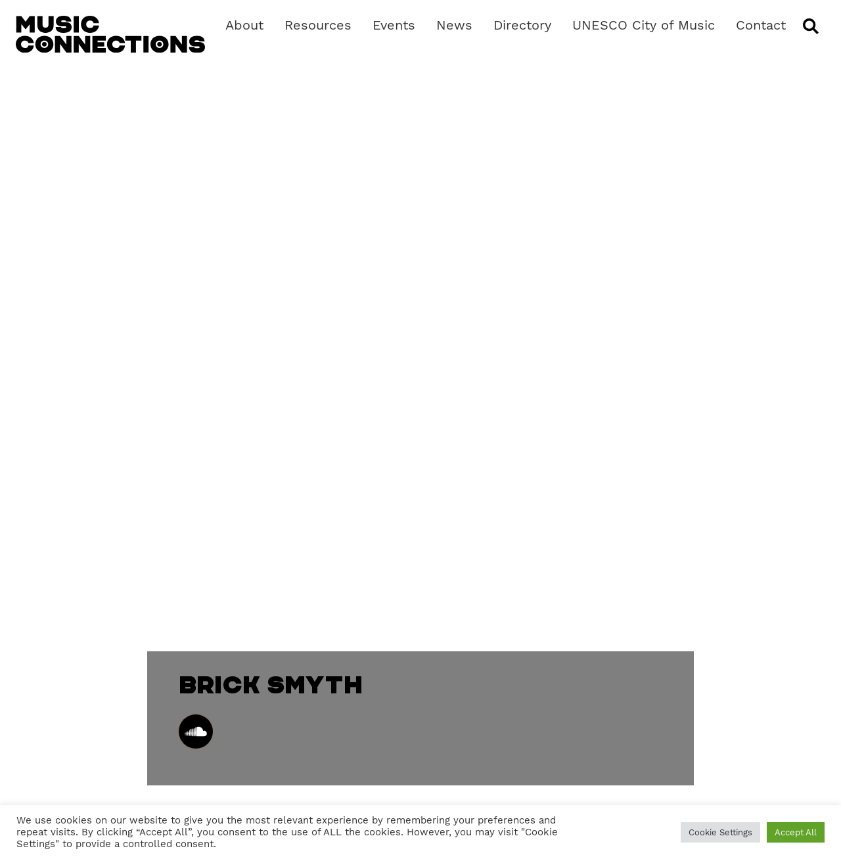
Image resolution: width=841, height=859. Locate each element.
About (244, 25)
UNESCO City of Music (643, 25)
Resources (318, 25)
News (454, 25)
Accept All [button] (796, 832)
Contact (761, 25)
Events (394, 25)
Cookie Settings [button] (720, 832)
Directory (522, 25)
